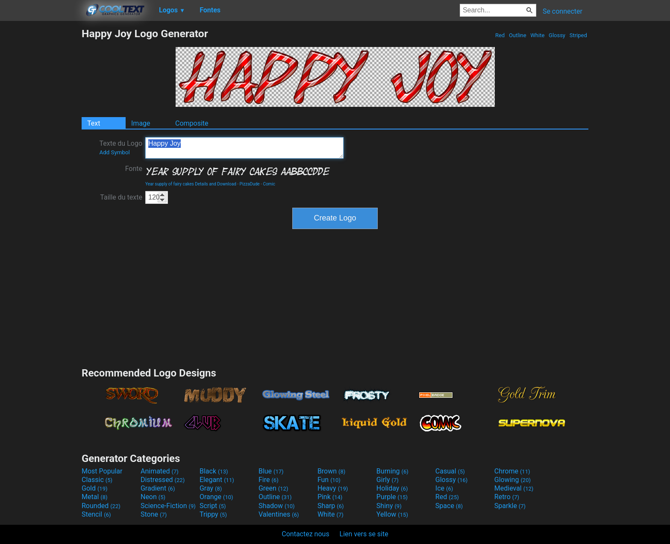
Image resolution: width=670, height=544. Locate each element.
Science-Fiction (168, 506)
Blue (271, 471)
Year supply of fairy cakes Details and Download (190, 184)
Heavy (332, 488)
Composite (192, 123)
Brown (331, 471)
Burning (392, 471)
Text (93, 123)
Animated (160, 471)
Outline (518, 35)
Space (449, 506)
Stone (154, 514)
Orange (216, 497)
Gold (95, 488)
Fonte (133, 169)
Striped (578, 35)
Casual (450, 471)
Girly (387, 480)
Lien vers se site (364, 534)
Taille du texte (121, 197)
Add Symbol (114, 152)
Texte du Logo (120, 147)
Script (213, 506)
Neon (153, 497)
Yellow (392, 514)
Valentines (279, 514)
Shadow (277, 506)
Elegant (217, 480)
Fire (269, 480)
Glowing (512, 480)
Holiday (392, 488)
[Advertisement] (40, 155)
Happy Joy (244, 148)
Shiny (389, 506)
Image (140, 123)
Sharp (330, 506)
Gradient (158, 488)
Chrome (512, 471)
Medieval (514, 488)
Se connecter (562, 11)
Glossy (557, 35)
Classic (97, 480)
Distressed (163, 480)
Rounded (101, 506)
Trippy (213, 514)
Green (273, 488)
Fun (329, 480)
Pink (330, 497)
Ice (444, 488)
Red (500, 35)
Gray (211, 488)
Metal (95, 497)
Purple (392, 497)
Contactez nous (305, 534)
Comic (269, 184)
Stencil (96, 514)
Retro (506, 497)
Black (214, 471)
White (537, 35)
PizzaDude (250, 184)
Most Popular (102, 471)
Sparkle (510, 506)
